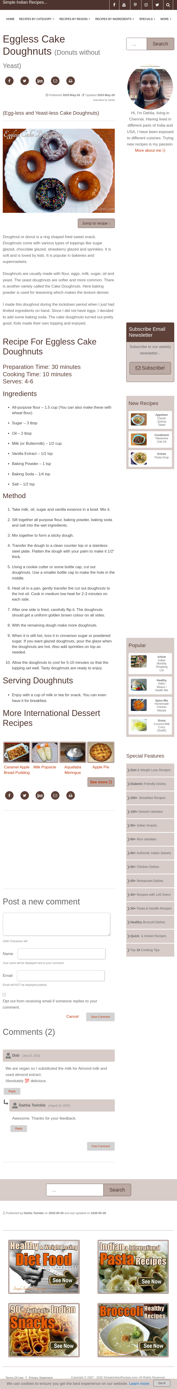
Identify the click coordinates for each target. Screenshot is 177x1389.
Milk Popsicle (44, 755)
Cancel (72, 1016)
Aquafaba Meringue (72, 758)
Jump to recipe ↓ (96, 223)
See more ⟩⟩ (101, 782)
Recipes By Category (37, 22)
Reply (12, 1091)
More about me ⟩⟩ (150, 150)
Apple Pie (100, 755)
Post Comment (101, 1146)
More (166, 22)
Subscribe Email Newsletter (147, 332)
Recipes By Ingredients (115, 22)
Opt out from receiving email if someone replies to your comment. (50, 1004)
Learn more (139, 1383)
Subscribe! (150, 368)
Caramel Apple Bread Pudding (16, 758)
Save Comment (100, 1016)
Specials (148, 22)
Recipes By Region (75, 22)
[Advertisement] (58, 851)
